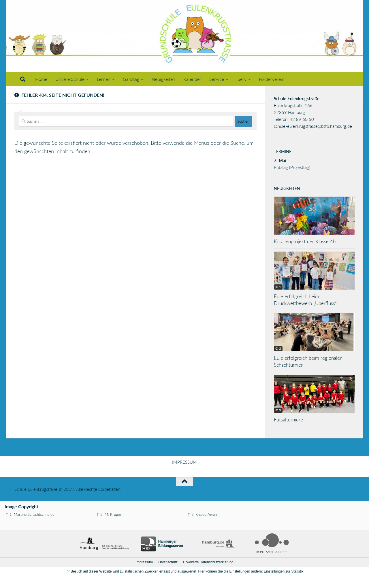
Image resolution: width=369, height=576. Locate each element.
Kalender (192, 79)
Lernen (103, 79)
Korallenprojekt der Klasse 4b (305, 241)
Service (216, 79)
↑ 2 (99, 514)
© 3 (278, 410)
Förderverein (272, 79)
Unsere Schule (69, 79)
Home (41, 79)
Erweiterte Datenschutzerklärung (208, 562)
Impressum (144, 562)
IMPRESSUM (184, 462)
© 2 (278, 348)
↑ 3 (190, 514)
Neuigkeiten (163, 79)
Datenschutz (168, 562)
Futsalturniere (288, 420)
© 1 (278, 287)
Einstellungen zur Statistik (283, 571)
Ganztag (131, 79)
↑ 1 (8, 514)
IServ (241, 79)
